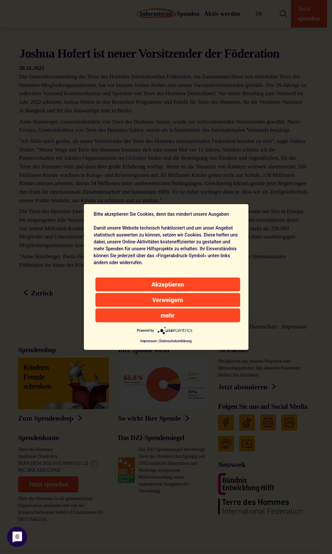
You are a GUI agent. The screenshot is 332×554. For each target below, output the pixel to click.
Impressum (148, 341)
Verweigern (167, 299)
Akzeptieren (167, 284)
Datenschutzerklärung (175, 341)
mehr (167, 315)
